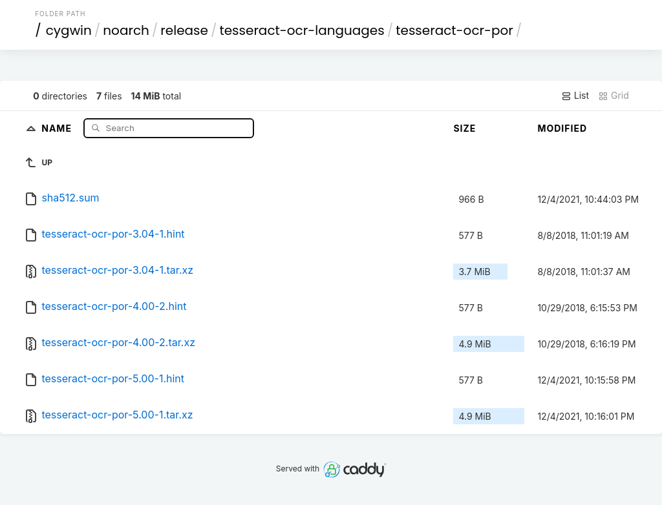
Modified (562, 128)
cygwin (69, 30)
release (184, 30)
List (575, 95)
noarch (126, 30)
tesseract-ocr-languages (301, 30)
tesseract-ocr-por (454, 30)
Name (57, 127)
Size (464, 128)
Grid (613, 95)
